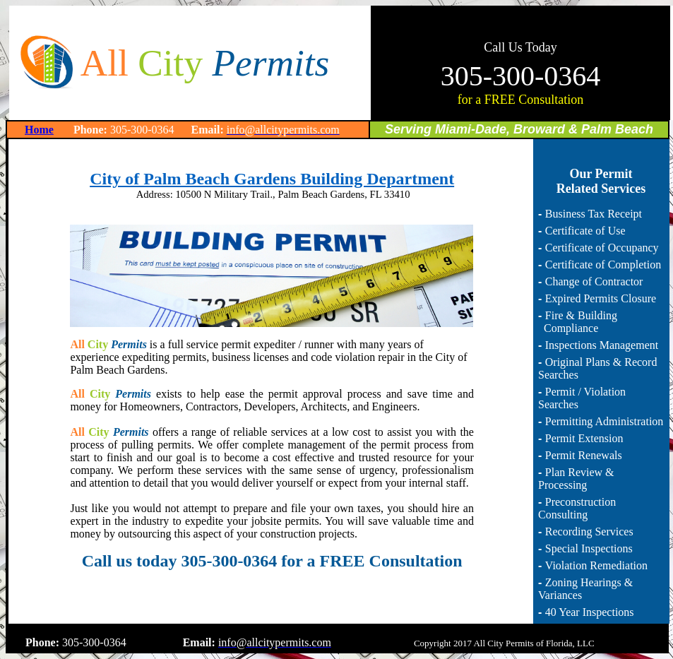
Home (39, 130)
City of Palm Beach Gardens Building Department (272, 179)
